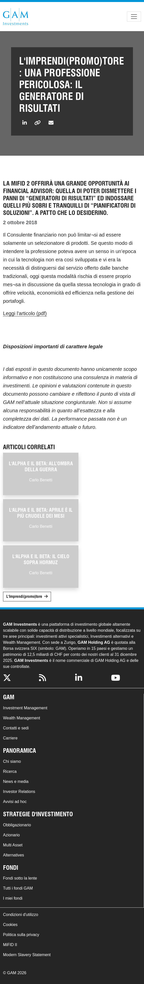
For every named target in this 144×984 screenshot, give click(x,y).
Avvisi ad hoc (15, 801)
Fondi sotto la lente (20, 878)
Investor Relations (19, 791)
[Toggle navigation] (134, 17)
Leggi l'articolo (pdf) (25, 313)
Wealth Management (21, 718)
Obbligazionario (17, 825)
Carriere (10, 738)
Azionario (11, 835)
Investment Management (25, 708)
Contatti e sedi (16, 728)
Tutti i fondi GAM (18, 888)
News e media (15, 781)
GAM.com (15, 16)
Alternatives (13, 855)
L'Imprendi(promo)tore (24, 596)
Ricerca (10, 771)
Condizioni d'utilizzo (20, 914)
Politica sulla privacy (21, 935)
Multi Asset (12, 845)
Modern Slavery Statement (27, 955)
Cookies (10, 924)
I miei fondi (12, 898)
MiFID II (10, 945)
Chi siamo (12, 761)
